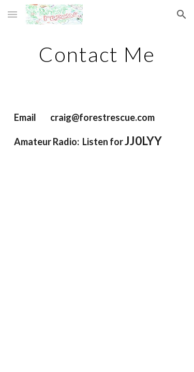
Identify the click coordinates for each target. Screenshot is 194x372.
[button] (12, 14)
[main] (97, 54)
